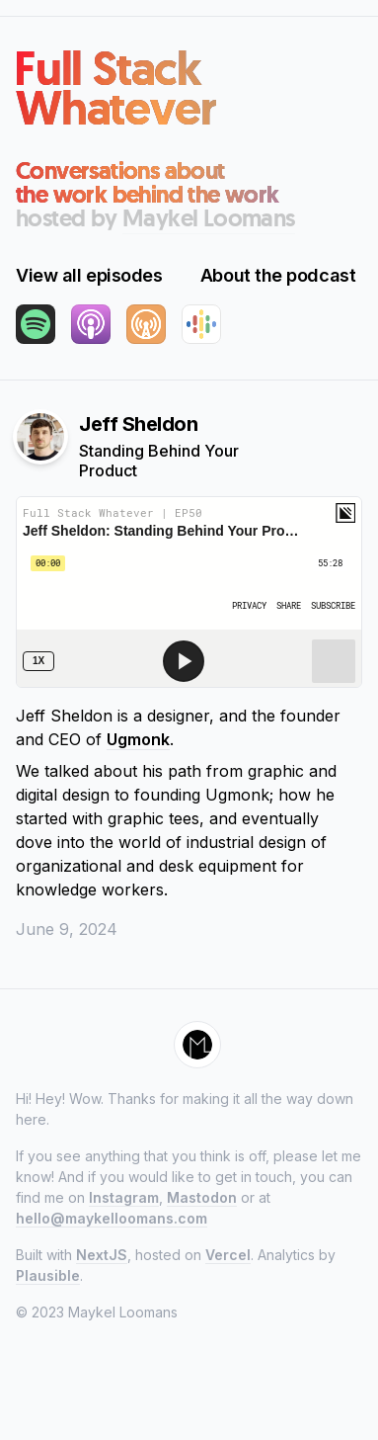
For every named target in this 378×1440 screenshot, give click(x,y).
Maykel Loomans (208, 218)
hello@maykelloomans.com (111, 1218)
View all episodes (89, 275)
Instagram (124, 1197)
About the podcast (277, 275)
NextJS (101, 1254)
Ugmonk (138, 739)
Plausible (48, 1275)
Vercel (228, 1254)
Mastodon (202, 1197)
